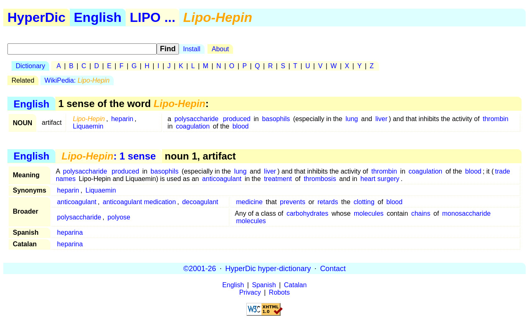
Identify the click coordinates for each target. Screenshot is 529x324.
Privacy (250, 292)
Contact (333, 268)
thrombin (495, 118)
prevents (292, 201)
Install (191, 48)
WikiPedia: (77, 80)
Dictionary (30, 65)
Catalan (295, 284)
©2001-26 (199, 268)
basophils (276, 118)
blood (241, 126)
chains (420, 213)
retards (327, 201)
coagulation (193, 126)
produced (236, 118)
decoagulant (200, 201)
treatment (278, 178)
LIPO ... (152, 17)
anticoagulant (221, 178)
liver (381, 118)
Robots (279, 292)
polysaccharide (196, 118)
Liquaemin (88, 126)
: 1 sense (109, 156)
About (220, 48)
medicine (249, 201)
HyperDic (36, 17)
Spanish (264, 284)
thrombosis (320, 178)
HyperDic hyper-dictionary (268, 268)
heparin (122, 118)
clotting (363, 201)
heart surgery (379, 178)
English (98, 17)
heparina (70, 232)
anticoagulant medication (139, 201)
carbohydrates (307, 213)
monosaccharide (466, 213)
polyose (118, 217)
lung (352, 118)
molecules (369, 213)
